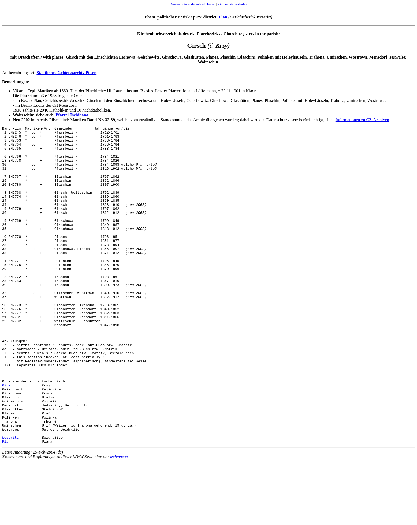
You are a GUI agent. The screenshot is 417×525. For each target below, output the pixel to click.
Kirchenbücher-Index (232, 4)
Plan (223, 17)
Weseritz (10, 499)
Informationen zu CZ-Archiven (362, 119)
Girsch (8, 437)
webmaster (119, 520)
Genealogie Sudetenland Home (192, 4)
